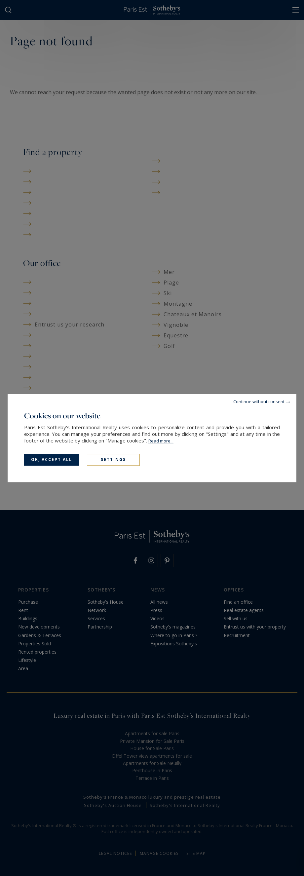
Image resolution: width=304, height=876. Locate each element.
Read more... (160, 441)
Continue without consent (259, 401)
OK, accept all (51, 459)
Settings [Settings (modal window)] (113, 459)
